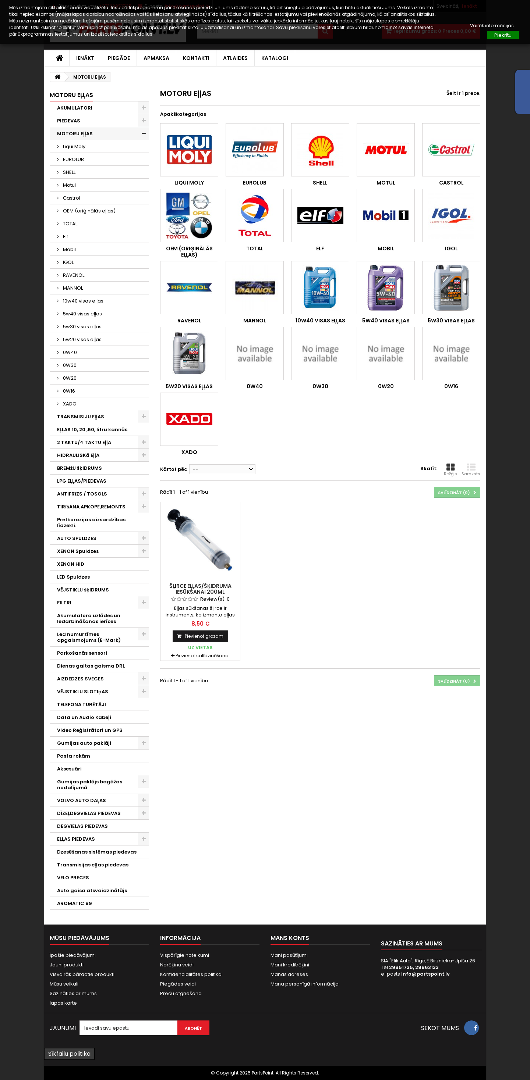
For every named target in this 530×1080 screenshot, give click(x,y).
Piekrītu (503, 35)
